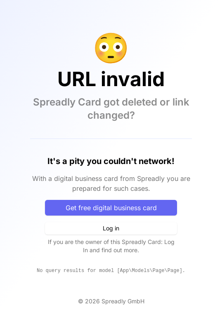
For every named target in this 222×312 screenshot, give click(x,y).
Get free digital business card (111, 208)
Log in (111, 228)
